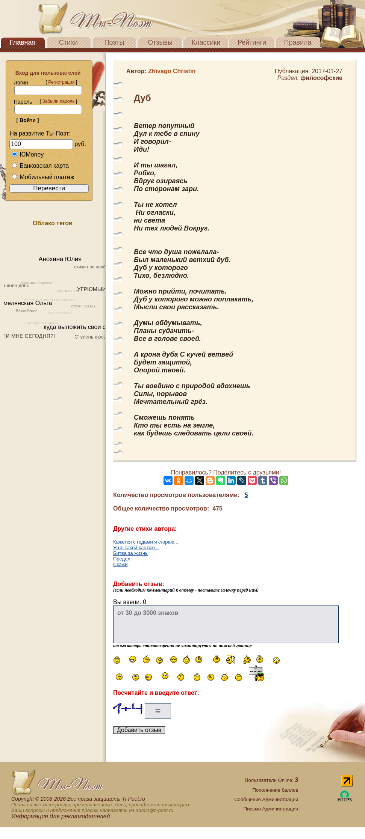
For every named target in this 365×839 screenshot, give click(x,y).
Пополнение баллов (275, 790)
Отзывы (160, 42)
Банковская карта (40, 166)
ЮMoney (28, 154)
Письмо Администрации (271, 809)
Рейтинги (252, 42)
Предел (121, 559)
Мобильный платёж (43, 177)
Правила (297, 42)
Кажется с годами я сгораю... (145, 542)
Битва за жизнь (130, 553)
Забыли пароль (58, 101)
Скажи (120, 564)
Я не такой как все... (136, 547)
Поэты (114, 42)
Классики (206, 42)
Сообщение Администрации (266, 799)
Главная (23, 42)
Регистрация (61, 82)
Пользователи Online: (271, 780)
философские (321, 78)
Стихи (68, 42)
